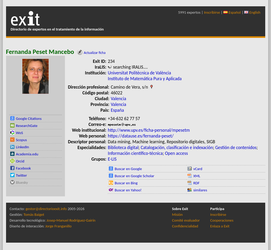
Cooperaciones (221, 220)
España (117, 110)
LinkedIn (22, 147)
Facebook (23, 168)
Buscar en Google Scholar (134, 176)
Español (232, 12)
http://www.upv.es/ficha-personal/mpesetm (149, 130)
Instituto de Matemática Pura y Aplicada (145, 78)
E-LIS (112, 159)
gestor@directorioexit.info (46, 208)
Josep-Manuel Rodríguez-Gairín (71, 220)
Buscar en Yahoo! (128, 190)
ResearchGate (27, 125)
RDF (196, 183)
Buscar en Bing (126, 183)
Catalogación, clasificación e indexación (177, 147)
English (252, 12)
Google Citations (29, 118)
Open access (176, 153)
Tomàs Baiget (33, 214)
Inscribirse (212, 12)
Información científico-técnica (135, 153)
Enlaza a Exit (219, 226)
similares (200, 190)
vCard (197, 168)
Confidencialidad (185, 226)
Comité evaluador (186, 220)
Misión (177, 214)
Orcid (20, 161)
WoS (19, 132)
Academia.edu (27, 154)
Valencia (118, 98)
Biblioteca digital (123, 147)
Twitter (21, 175)
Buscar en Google (128, 168)
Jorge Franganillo (58, 226)
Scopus (21, 139)
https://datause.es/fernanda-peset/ (140, 136)
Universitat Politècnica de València (139, 73)
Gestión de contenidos (236, 147)
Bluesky (22, 182)
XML (196, 176)
